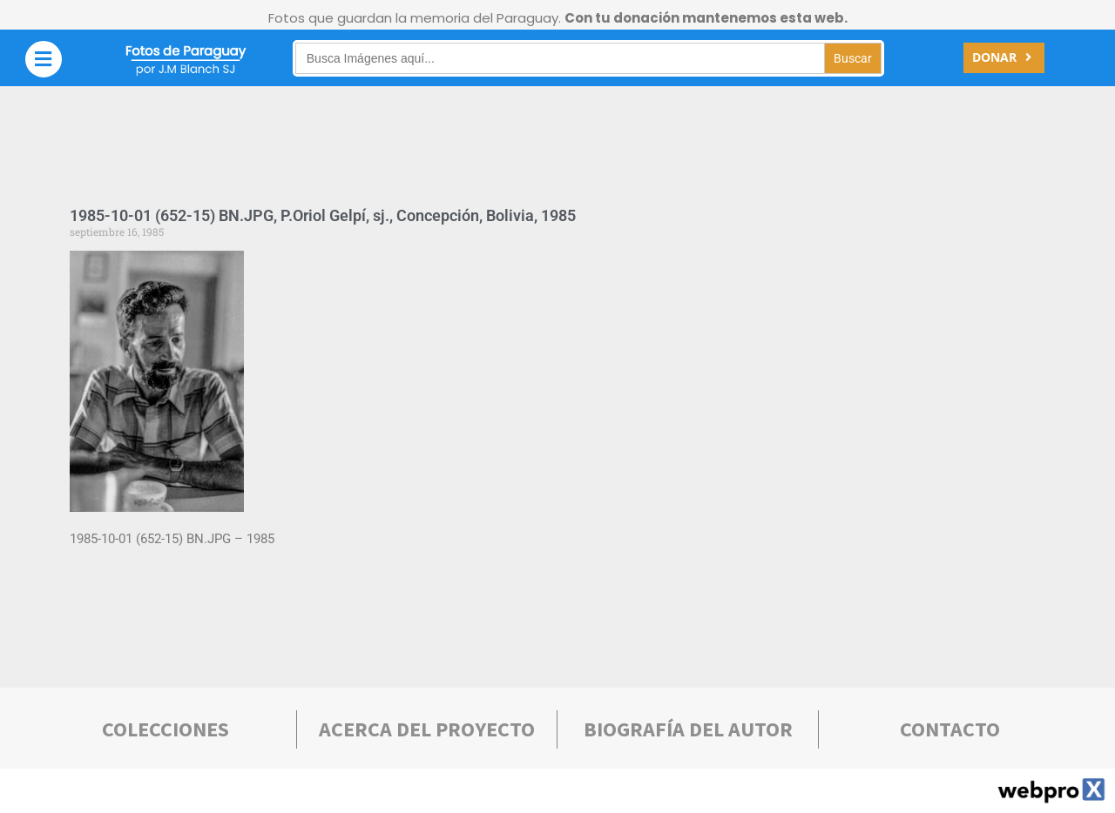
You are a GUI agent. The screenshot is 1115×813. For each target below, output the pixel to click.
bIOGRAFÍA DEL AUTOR (688, 729)
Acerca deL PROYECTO (427, 729)
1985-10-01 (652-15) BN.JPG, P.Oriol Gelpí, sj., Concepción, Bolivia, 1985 (323, 215)
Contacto (950, 729)
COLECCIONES (165, 729)
